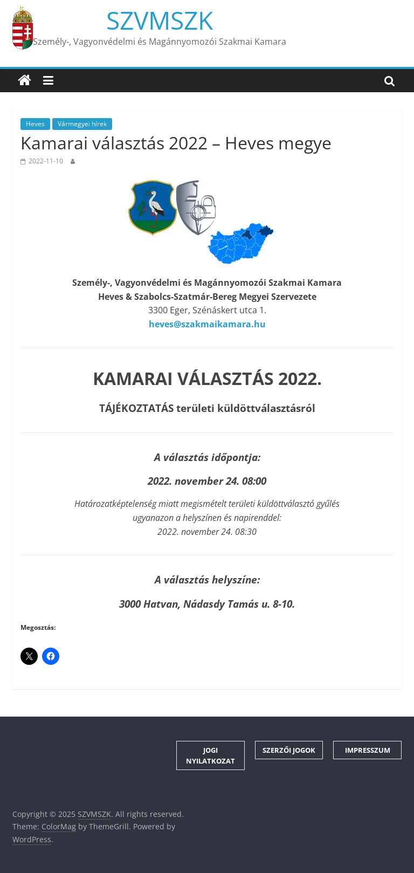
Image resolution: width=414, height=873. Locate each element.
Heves (35, 123)
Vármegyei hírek (82, 123)
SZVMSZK (159, 20)
